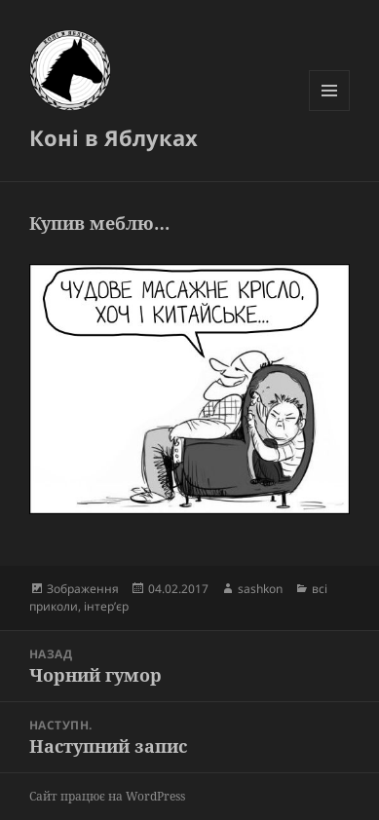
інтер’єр (106, 606)
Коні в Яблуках (113, 137)
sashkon (260, 588)
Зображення (83, 588)
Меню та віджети (330, 110)
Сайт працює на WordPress (107, 796)
